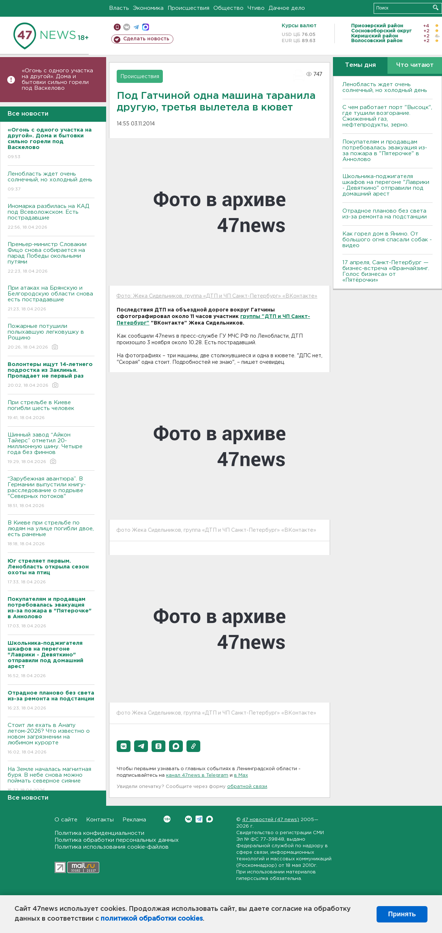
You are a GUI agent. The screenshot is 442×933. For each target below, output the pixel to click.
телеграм (136, 27)
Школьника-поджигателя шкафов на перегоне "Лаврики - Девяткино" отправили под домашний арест (385, 185)
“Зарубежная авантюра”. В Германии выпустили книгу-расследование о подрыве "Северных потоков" (51, 492)
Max (209, 819)
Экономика (148, 8)
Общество (228, 8)
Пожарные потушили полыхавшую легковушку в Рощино (51, 337)
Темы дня (360, 65)
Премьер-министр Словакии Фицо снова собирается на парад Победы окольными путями (51, 258)
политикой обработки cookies (152, 919)
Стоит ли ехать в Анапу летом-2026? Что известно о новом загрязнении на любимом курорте (51, 739)
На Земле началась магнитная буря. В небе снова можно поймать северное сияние (51, 780)
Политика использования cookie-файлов (112, 847)
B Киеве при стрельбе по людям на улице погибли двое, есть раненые (51, 533)
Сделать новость (146, 39)
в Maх (241, 775)
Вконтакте (167, 819)
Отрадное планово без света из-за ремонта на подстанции (384, 214)
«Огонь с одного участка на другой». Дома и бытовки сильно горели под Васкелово (57, 79)
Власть (119, 8)
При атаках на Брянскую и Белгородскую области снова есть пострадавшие (51, 299)
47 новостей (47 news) (270, 820)
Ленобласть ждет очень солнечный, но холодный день (51, 182)
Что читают (415, 65)
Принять (402, 914)
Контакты (100, 819)
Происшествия (188, 8)
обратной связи (247, 787)
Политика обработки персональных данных (117, 840)
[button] (123, 746)
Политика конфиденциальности (99, 833)
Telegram (199, 819)
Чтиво (256, 8)
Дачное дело (287, 8)
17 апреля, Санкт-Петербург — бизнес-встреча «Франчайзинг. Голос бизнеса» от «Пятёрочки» (385, 271)
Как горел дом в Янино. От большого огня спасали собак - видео (387, 240)
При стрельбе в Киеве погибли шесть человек (51, 410)
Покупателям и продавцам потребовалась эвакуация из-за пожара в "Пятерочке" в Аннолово (384, 151)
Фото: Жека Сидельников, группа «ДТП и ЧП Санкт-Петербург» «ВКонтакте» (216, 296)
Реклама (134, 819)
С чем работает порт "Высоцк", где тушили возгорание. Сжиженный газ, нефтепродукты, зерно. (387, 116)
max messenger (145, 27)
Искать (435, 7)
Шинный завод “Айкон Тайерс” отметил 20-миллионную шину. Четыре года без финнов (51, 449)
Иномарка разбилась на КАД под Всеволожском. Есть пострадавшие (51, 217)
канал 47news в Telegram (197, 775)
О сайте (66, 819)
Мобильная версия (117, 27)
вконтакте (126, 27)
